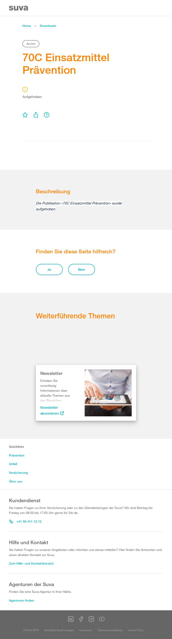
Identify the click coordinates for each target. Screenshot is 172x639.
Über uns (15, 481)
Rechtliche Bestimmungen (59, 630)
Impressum (85, 630)
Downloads (48, 26)
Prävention (16, 455)
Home (26, 26)
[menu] (25, 114)
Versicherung (18, 472)
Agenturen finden (21, 600)
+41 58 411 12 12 (25, 521)
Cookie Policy (136, 630)
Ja (49, 269)
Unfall (13, 464)
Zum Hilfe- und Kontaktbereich (31, 563)
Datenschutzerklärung (110, 630)
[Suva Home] (19, 8)
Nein (81, 269)
